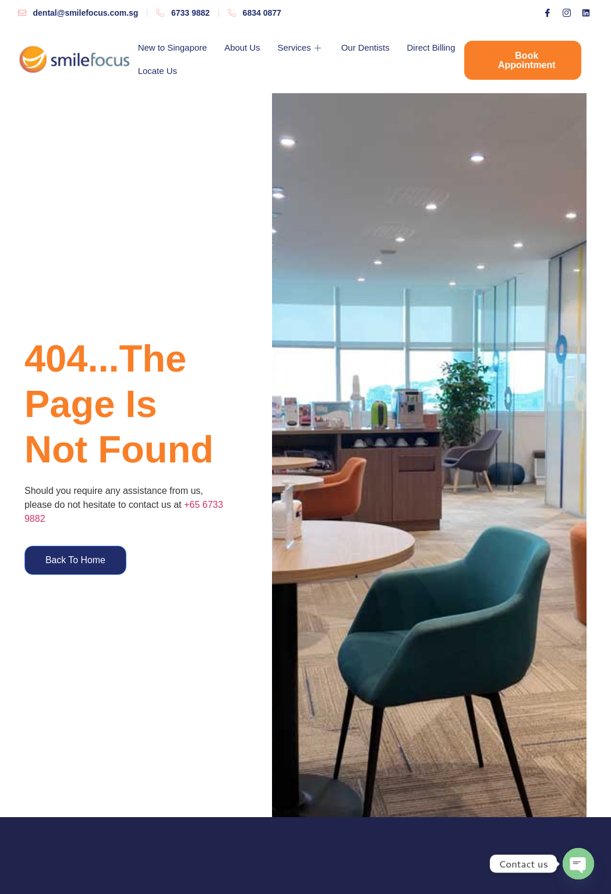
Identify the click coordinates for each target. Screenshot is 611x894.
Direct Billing (162, 71)
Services (301, 47)
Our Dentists (366, 47)
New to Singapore (172, 47)
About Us (243, 47)
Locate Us (223, 71)
